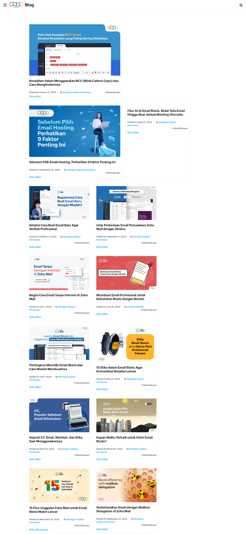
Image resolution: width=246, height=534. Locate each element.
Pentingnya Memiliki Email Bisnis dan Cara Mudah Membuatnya (185, 212)
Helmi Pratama (71, 499)
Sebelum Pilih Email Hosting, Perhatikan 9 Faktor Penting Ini (169, 80)
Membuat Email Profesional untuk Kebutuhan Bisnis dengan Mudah (118, 212)
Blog (29, 4)
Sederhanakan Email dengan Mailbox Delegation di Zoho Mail (120, 351)
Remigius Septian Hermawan (77, 91)
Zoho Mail (35, 95)
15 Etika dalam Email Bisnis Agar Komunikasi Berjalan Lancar (52, 283)
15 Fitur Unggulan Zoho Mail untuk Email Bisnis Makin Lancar (53, 352)
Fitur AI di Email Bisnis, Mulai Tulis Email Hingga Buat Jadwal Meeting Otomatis (57, 111)
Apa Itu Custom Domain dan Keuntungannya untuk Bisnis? (180, 351)
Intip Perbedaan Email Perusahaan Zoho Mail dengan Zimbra (183, 144)
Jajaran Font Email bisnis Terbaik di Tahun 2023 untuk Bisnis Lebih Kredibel (187, 421)
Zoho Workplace (38, 372)
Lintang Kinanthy (133, 222)
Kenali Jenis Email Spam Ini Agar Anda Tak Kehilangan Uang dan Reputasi (121, 489)
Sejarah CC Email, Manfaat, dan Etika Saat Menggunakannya (120, 281)
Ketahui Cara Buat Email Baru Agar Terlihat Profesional (118, 144)
